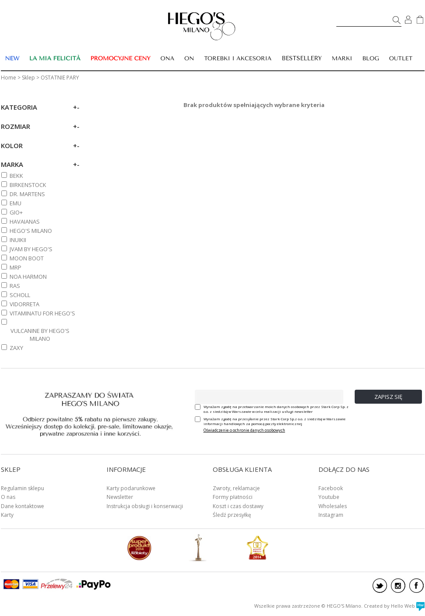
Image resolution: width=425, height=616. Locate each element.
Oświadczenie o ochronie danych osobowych (244, 430)
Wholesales (332, 506)
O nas (8, 497)
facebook (416, 585)
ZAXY (16, 348)
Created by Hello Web (394, 605)
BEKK (16, 176)
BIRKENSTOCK (28, 185)
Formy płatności (232, 497)
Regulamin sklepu (22, 488)
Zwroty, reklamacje (236, 488)
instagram (398, 585)
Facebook (330, 488)
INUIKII (18, 240)
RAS (15, 286)
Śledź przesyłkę (232, 515)
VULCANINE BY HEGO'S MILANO (39, 335)
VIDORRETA (24, 304)
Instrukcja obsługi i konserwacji (145, 506)
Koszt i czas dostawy (238, 506)
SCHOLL (20, 295)
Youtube (328, 497)
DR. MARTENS (27, 194)
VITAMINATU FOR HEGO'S (42, 313)
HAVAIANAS (25, 221)
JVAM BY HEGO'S (31, 249)
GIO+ (16, 212)
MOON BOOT (27, 258)
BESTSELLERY (302, 58)
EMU (15, 203)
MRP (15, 267)
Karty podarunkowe (131, 488)
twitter (380, 585)
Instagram (330, 515)
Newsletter (120, 497)
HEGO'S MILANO (31, 231)
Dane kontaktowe (22, 506)
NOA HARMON (28, 276)
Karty (7, 515)
